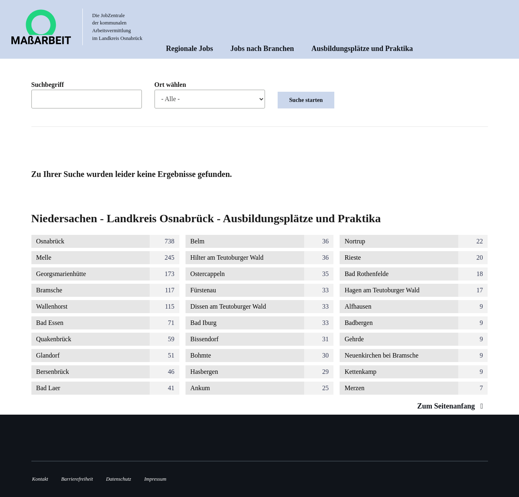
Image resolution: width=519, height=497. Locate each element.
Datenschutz (118, 479)
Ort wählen (170, 85)
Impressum (155, 479)
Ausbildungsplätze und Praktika (362, 48)
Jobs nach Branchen (262, 48)
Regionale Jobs (189, 48)
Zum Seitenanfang (452, 406)
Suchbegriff (47, 85)
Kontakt (40, 479)
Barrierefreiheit (77, 479)
